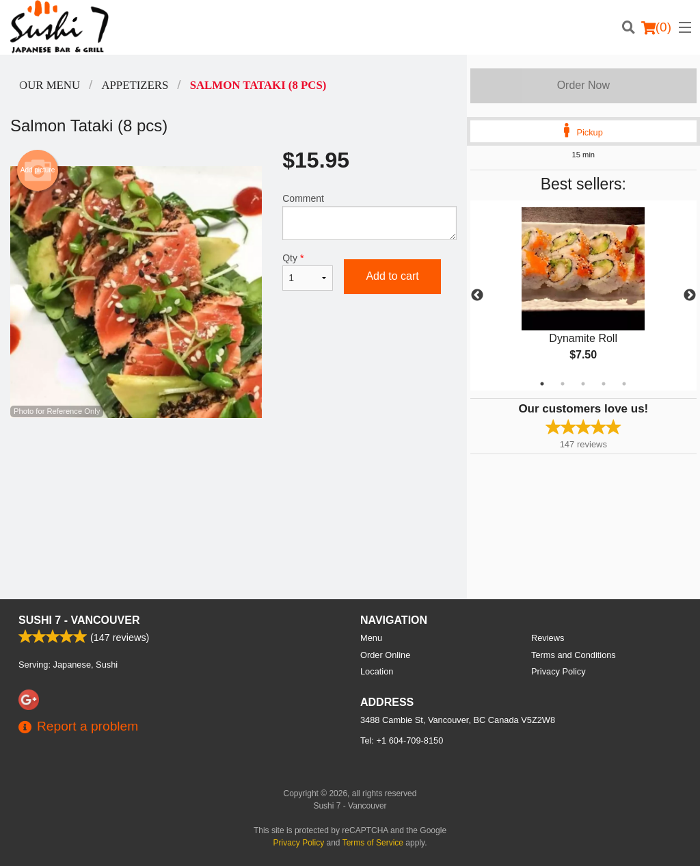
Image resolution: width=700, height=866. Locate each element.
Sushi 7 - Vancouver (79, 620)
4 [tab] (603, 384)
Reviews (547, 638)
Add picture (38, 170)
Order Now (583, 85)
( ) (656, 27)
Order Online (385, 655)
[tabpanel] (583, 295)
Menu (371, 638)
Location (376, 671)
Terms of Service (372, 843)
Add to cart (392, 276)
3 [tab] (583, 384)
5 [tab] (624, 384)
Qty (307, 271)
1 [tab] (542, 384)
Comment (369, 216)
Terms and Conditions (573, 655)
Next (690, 295)
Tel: (401, 740)
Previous (477, 295)
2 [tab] (562, 384)
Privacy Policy (558, 671)
